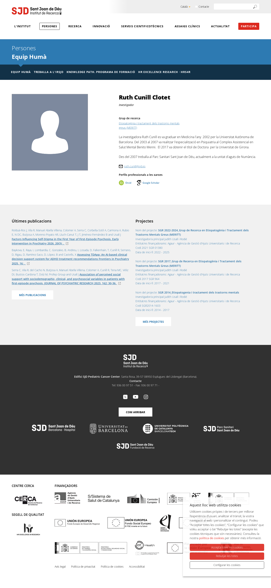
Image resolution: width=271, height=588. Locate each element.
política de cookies (211, 538)
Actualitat (220, 26)
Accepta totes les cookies (227, 547)
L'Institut (22, 26)
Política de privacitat (83, 566)
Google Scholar (151, 182)
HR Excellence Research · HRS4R (164, 72)
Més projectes (153, 322)
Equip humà (21, 72)
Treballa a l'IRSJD (48, 72)
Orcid (128, 182)
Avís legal (60, 566)
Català (184, 6)
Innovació (101, 26)
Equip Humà (29, 57)
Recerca (74, 26)
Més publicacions (32, 295)
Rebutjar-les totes (227, 556)
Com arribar (135, 412)
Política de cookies (112, 566)
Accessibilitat (137, 566)
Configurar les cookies (226, 565)
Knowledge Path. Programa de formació (101, 72)
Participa (249, 26)
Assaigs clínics (187, 26)
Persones (49, 26)
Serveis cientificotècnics (142, 26)
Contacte (204, 6)
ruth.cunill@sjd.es (134, 166)
